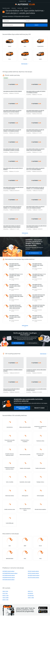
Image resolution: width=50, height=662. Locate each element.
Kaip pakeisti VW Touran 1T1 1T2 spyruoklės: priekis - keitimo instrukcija (39, 275)
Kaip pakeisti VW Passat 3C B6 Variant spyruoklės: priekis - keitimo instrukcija (38, 296)
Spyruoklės (26, 8)
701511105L (5, 593)
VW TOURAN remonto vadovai (8, 575)
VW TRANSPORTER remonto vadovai (9, 573)
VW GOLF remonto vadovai (33, 571)
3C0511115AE (5, 599)
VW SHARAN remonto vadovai (8, 577)
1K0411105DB (5, 597)
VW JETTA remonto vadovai (33, 577)
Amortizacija (20, 8)
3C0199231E (30, 593)
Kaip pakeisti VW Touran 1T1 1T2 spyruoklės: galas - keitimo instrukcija (16, 275)
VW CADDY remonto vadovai (33, 575)
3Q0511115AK (5, 595)
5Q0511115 (30, 591)
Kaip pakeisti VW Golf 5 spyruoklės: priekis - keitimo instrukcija (14, 286)
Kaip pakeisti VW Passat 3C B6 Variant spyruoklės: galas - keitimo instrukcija (16, 296)
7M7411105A (5, 591)
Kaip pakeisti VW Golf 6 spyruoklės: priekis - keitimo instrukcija (14, 317)
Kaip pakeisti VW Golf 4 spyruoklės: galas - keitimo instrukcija (37, 265)
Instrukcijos (14, 8)
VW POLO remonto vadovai (33, 573)
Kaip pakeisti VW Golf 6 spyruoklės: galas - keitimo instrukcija (37, 317)
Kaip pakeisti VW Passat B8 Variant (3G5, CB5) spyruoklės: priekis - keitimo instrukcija (15, 307)
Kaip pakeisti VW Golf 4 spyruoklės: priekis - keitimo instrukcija (14, 265)
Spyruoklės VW (35, 252)
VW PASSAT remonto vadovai (8, 571)
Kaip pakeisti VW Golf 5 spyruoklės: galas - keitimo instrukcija (37, 286)
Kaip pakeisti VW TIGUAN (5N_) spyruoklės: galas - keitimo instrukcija (38, 307)
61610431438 (31, 595)
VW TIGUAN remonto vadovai (8, 579)
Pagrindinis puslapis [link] (6, 8)
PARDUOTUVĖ (22, 1)
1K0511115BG (31, 597)
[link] (13, 86)
